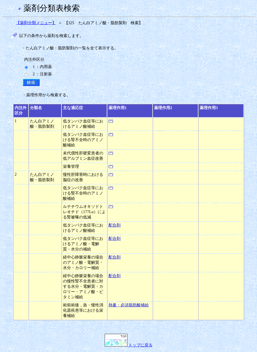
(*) (110, 121)
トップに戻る (129, 345)
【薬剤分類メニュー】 (36, 23)
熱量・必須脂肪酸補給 (128, 305)
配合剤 (114, 225)
